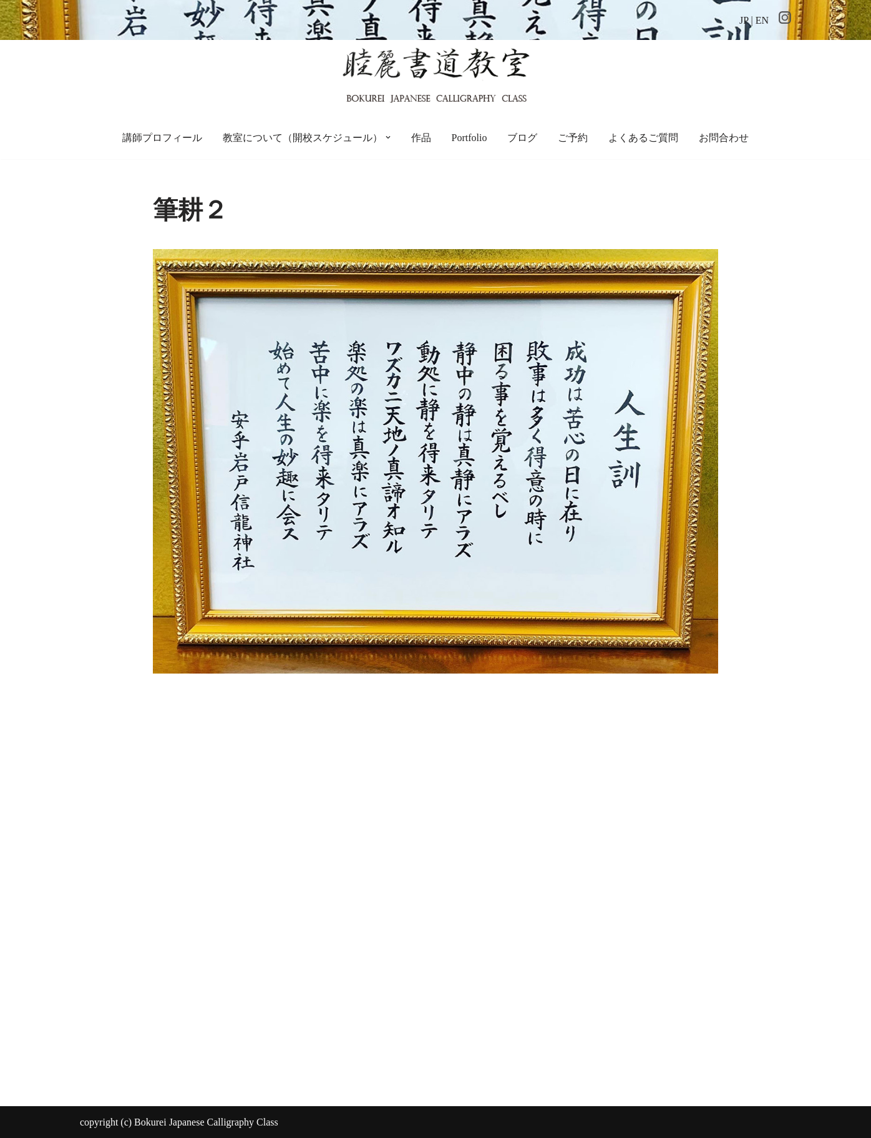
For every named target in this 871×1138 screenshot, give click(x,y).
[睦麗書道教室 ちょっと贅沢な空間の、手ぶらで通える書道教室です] (435, 73)
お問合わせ (724, 137)
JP (744, 20)
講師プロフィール (162, 137)
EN (762, 20)
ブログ (522, 137)
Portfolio (469, 137)
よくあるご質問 (643, 137)
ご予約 (573, 137)
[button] (388, 137)
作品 (421, 137)
